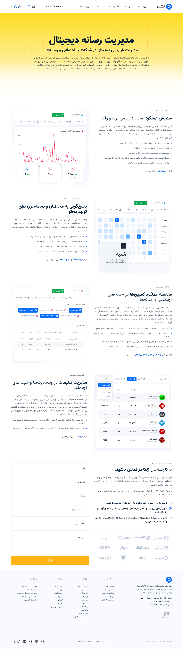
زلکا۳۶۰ (77, 436)
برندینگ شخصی (30, 600)
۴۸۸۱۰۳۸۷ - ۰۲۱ (155, 601)
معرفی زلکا (110, 586)
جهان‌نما (85, 600)
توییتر (60, 600)
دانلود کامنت (64, 259)
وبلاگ (111, 596)
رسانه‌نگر (162, 171)
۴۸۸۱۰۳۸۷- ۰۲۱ (157, 491)
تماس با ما (109, 590)
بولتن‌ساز (84, 610)
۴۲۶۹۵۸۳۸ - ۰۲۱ (155, 605)
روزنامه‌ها (59, 590)
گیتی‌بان (85, 603)
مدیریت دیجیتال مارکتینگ (27, 593)
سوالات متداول (108, 600)
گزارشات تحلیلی (82, 586)
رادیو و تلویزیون (56, 607)
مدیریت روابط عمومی (29, 586)
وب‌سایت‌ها (58, 586)
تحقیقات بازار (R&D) (29, 596)
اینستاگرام (59, 593)
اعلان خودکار (83, 613)
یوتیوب (60, 603)
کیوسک (85, 596)
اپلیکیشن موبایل (81, 617)
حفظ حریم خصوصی (84, 641)
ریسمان (138, 354)
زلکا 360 (85, 607)
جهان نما (148, 354)
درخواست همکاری (107, 593)
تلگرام (60, 596)
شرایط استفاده (101, 641)
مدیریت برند (32, 590)
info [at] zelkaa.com (149, 598)
